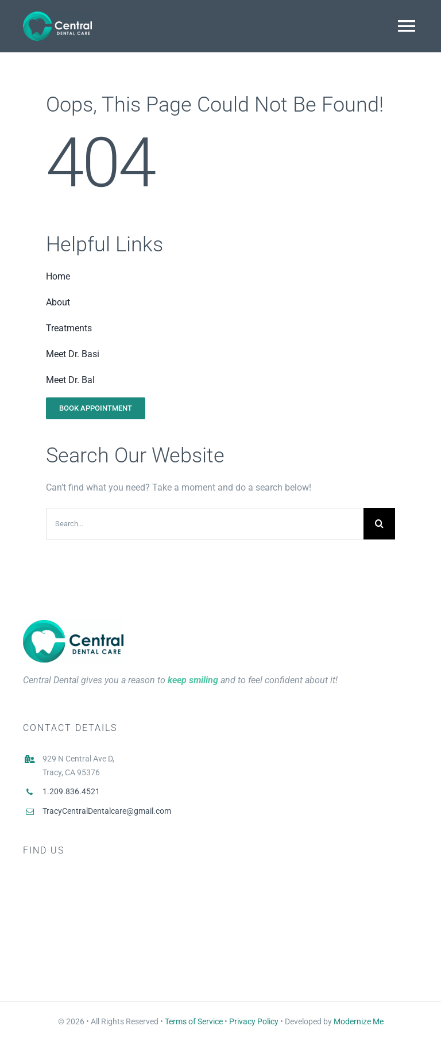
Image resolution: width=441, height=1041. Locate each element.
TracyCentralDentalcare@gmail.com (106, 811)
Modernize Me (359, 1021)
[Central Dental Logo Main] (73, 624)
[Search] (379, 523)
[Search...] (204, 523)
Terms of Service (194, 1021)
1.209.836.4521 (71, 791)
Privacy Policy (253, 1021)
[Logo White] (57, 15)
